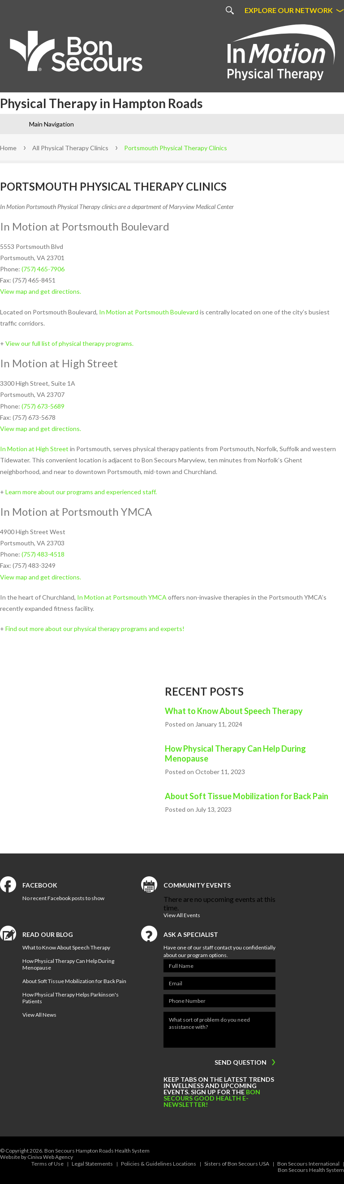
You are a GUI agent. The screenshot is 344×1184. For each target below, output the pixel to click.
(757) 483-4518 (43, 554)
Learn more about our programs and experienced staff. (81, 492)
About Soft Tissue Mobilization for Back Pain (246, 796)
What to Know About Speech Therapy (234, 711)
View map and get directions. (40, 291)
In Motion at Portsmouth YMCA (122, 597)
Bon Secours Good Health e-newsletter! (211, 1098)
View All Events (181, 915)
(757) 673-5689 (43, 406)
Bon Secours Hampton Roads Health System (97, 1150)
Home (8, 148)
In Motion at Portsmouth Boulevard (148, 312)
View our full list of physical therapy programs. (69, 343)
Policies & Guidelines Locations (158, 1163)
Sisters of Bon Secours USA (236, 1163)
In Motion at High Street (34, 449)
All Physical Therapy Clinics (70, 148)
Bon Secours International (308, 1163)
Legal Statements (92, 1163)
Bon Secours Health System (311, 1170)
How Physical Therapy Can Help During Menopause (235, 753)
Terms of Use (47, 1163)
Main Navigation (51, 124)
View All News (39, 1014)
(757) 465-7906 (43, 269)
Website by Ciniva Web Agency (36, 1157)
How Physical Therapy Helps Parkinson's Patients (70, 998)
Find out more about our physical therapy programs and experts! (95, 628)
